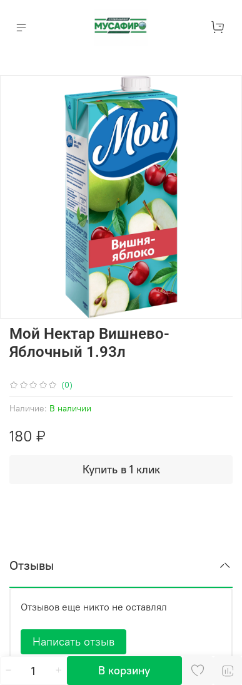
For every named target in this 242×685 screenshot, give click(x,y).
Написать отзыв (73, 641)
